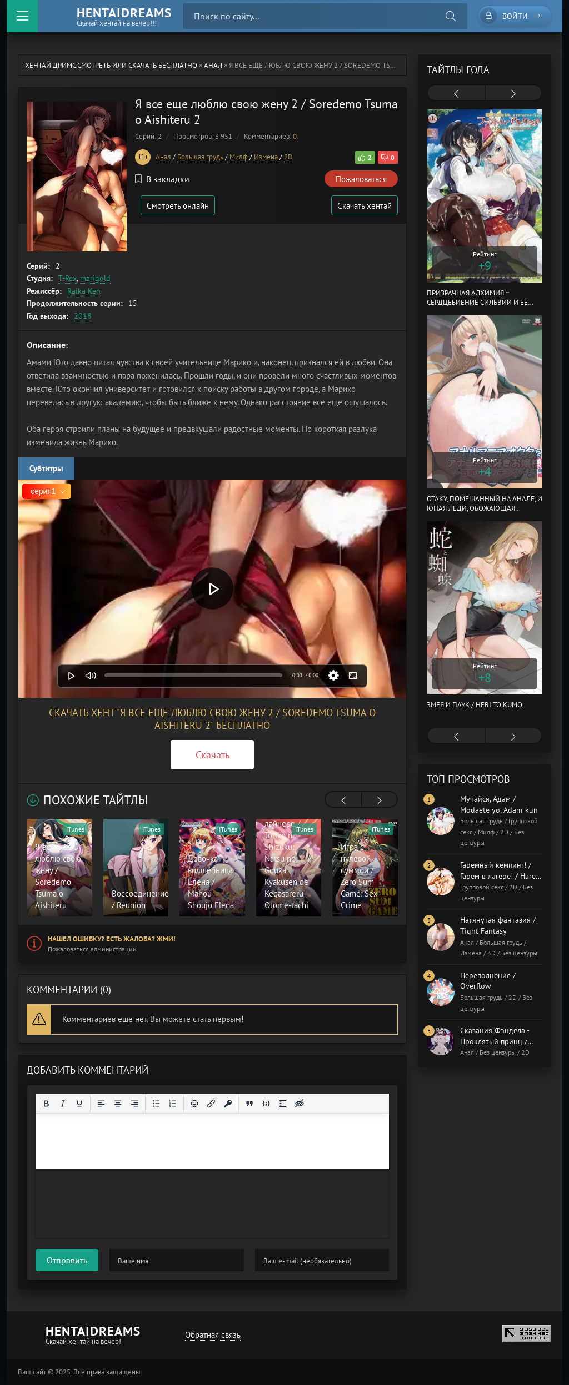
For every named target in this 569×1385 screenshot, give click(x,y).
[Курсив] (62, 1103)
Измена (266, 157)
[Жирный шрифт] (46, 1103)
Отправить (67, 1260)
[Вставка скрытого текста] (299, 1103)
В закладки (162, 178)
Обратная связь (213, 1334)
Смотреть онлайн (178, 205)
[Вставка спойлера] (282, 1103)
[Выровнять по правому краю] (134, 1103)
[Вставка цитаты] (249, 1103)
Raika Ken (84, 291)
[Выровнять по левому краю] (101, 1103)
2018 (83, 316)
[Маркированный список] (156, 1103)
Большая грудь (200, 157)
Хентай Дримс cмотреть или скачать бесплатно (111, 65)
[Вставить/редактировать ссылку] (211, 1103)
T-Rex (67, 278)
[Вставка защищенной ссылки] (227, 1103)
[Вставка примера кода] (266, 1103)
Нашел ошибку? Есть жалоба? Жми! (112, 939)
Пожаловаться (361, 179)
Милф (238, 157)
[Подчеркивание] (79, 1103)
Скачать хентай (364, 205)
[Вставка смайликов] (194, 1103)
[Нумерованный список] (172, 1103)
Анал (213, 65)
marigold (95, 278)
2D (288, 157)
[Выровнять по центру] (117, 1103)
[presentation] (343, 800)
